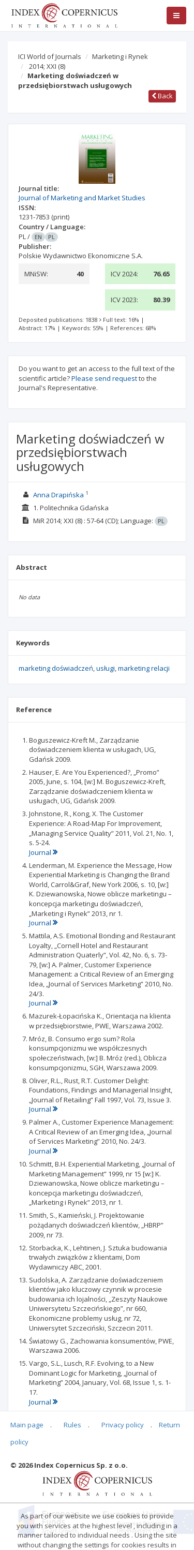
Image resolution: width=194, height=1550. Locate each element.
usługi (105, 668)
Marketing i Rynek (120, 56)
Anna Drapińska (58, 494)
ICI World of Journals (49, 56)
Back (162, 95)
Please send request (104, 378)
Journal (43, 852)
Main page (26, 1424)
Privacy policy (122, 1424)
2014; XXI (47, 66)
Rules (72, 1424)
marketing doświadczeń (56, 668)
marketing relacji (144, 668)
